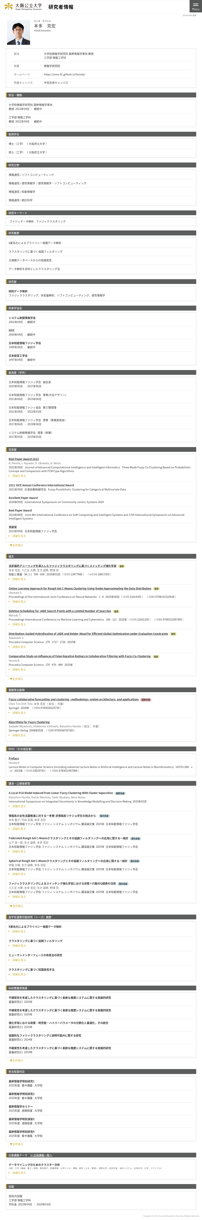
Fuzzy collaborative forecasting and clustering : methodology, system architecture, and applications (74, 699)
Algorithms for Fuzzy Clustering (29, 722)
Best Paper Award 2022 (24, 459)
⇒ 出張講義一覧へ (41, 1155)
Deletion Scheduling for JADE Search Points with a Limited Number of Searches (60, 611)
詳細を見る (17, 476)
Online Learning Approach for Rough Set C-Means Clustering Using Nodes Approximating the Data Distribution (80, 588)
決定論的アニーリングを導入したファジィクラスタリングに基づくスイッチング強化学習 (62, 566)
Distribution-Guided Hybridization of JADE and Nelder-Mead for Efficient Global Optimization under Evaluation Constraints (88, 634)
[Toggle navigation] (196, 6)
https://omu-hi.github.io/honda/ (64, 74)
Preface (14, 758)
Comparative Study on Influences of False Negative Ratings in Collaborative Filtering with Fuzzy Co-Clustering (80, 656)
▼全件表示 (16, 545)
